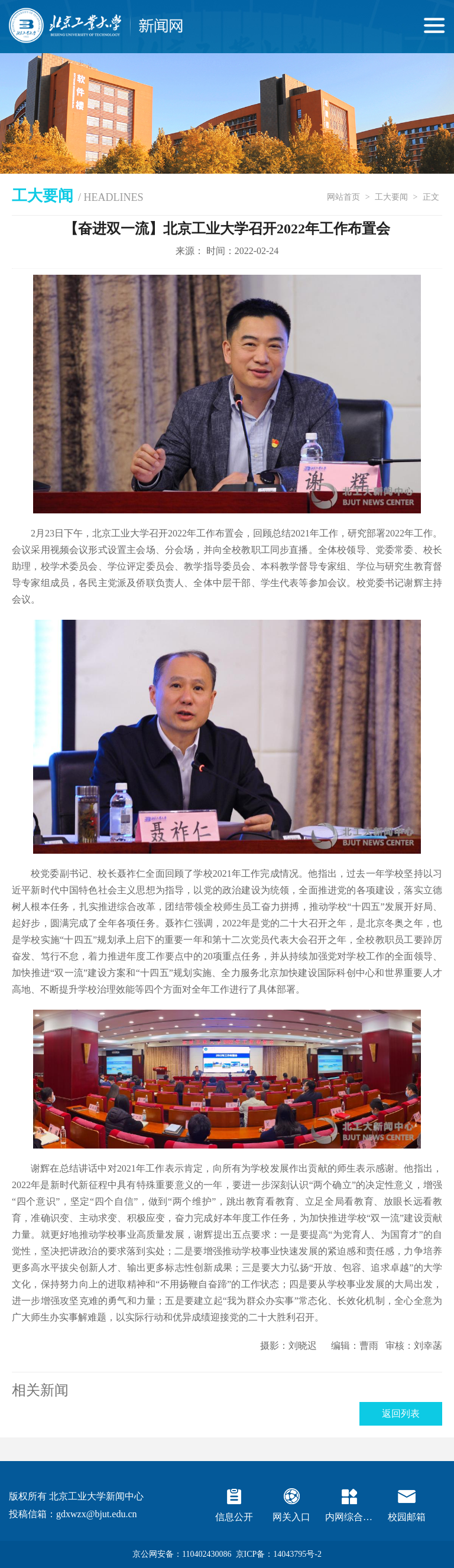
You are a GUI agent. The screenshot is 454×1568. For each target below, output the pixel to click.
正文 (431, 197)
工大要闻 (391, 197)
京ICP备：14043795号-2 (279, 1554)
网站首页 (343, 197)
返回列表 (401, 1413)
